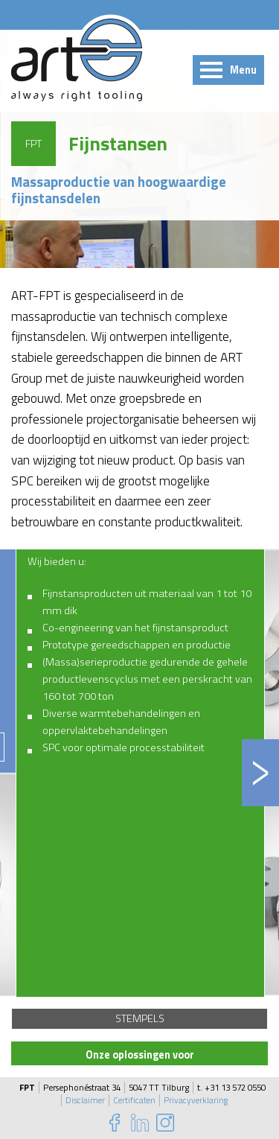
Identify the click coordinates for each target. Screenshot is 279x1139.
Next (260, 772)
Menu (243, 70)
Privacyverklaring (196, 1100)
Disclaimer (85, 1100)
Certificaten (134, 1100)
